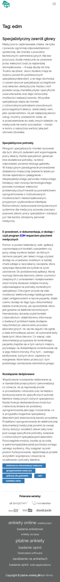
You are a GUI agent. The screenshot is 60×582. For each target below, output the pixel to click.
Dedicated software (30, 553)
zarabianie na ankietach (30, 559)
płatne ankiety (30, 540)
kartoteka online (13, 481)
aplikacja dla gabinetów (17, 476)
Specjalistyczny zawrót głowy (28, 38)
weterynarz (45, 523)
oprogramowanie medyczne (19, 471)
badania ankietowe (30, 529)
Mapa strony (45, 575)
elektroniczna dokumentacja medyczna (24, 466)
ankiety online (22, 522)
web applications (40, 564)
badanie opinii (30, 547)
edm (40, 476)
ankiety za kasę (30, 534)
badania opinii (18, 564)
